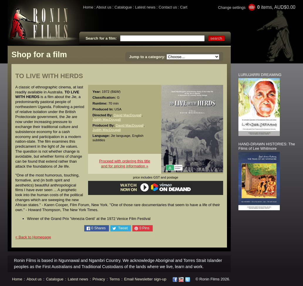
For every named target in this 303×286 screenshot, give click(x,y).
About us (103, 7)
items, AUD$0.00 (276, 7)
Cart (183, 7)
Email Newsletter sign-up (145, 279)
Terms (115, 279)
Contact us (168, 7)
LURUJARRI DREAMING (260, 75)
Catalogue (123, 7)
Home (88, 7)
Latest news (145, 7)
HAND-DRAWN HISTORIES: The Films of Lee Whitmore (266, 146)
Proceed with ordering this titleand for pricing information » (124, 163)
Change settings (231, 7)
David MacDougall (128, 115)
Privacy (98, 279)
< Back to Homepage (33, 237)
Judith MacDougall (106, 119)
